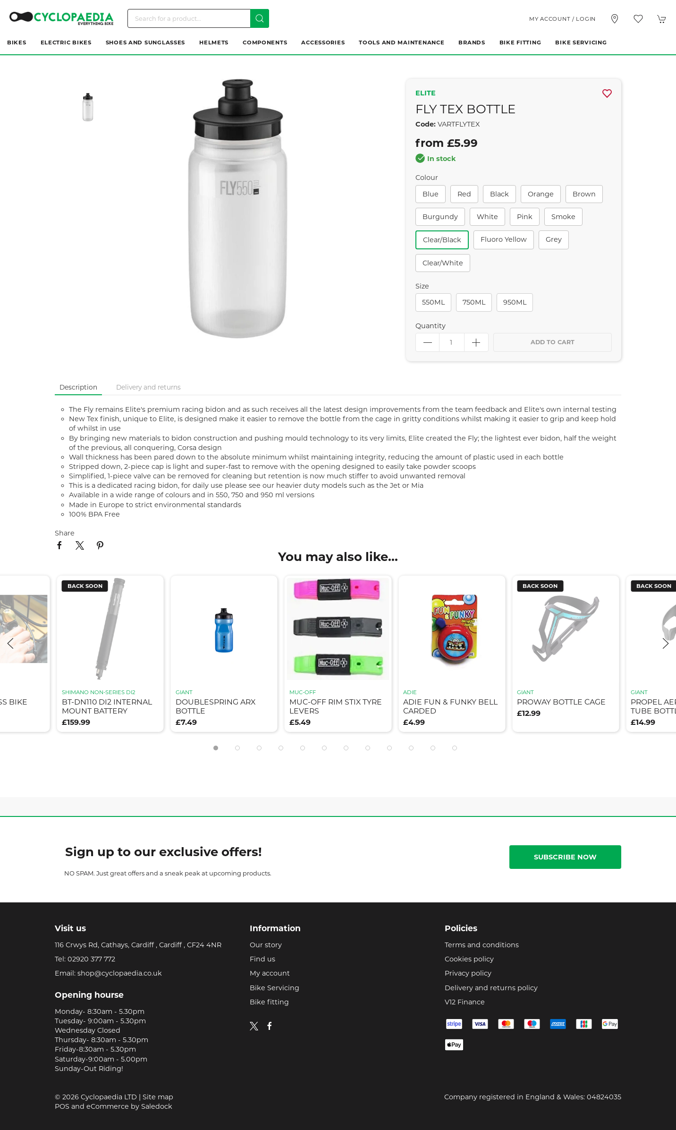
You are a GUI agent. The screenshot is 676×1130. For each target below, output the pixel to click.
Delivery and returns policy (491, 988)
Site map (158, 1097)
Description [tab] (78, 387)
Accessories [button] (323, 42)
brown (584, 194)
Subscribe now (565, 857)
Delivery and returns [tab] (148, 387)
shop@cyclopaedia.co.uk (119, 973)
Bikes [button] (16, 42)
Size (422, 286)
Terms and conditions (482, 945)
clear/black (442, 240)
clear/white (442, 263)
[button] (638, 19)
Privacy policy (468, 973)
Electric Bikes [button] (66, 42)
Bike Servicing (581, 42)
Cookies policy (469, 959)
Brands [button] (471, 42)
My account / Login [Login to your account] (562, 19)
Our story (266, 945)
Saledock (156, 1106)
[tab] (215, 748)
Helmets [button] (213, 42)
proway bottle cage (561, 701)
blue (430, 194)
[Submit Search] (259, 18)
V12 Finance (465, 1002)
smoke (563, 216)
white (487, 216)
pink (524, 216)
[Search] (198, 18)
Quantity (430, 326)
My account (270, 973)
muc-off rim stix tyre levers (335, 706)
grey (554, 239)
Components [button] (265, 42)
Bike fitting (269, 1002)
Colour (426, 177)
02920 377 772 (91, 959)
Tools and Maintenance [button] (401, 42)
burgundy (440, 216)
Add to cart (553, 342)
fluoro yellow (504, 239)
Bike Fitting (520, 42)
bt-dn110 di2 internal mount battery (107, 706)
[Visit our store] (614, 19)
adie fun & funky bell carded (450, 706)
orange (541, 194)
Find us (262, 959)
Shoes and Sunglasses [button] (145, 42)
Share (65, 533)
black (499, 194)
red (464, 194)
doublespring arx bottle (215, 706)
